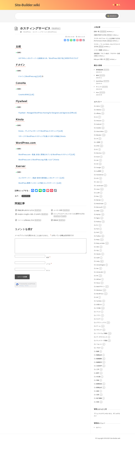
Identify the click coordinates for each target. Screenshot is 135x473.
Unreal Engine (100, 296)
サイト (48, 302)
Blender (98, 167)
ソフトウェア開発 (101, 365)
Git (97, 195)
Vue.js (98, 314)
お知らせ (99, 336)
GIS (97, 192)
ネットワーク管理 (101, 372)
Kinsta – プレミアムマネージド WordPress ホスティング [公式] (40, 162)
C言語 (98, 174)
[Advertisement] (67, 38)
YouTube (99, 332)
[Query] (57, 16)
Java (97, 213)
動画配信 (99, 394)
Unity (98, 293)
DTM (97, 177)
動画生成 (99, 386)
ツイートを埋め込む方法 (29, 252)
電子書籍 (99, 430)
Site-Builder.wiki (27, 5)
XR (97, 329)
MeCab (98, 231)
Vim (97, 300)
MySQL (98, 246)
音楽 (97, 433)
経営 (97, 423)
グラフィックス (101, 354)
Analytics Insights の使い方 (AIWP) (33, 246)
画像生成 (99, 419)
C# (97, 170)
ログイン (98, 459)
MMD (97, 242)
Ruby (97, 271)
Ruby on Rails (100, 275)
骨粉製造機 (102, 101)
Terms (26, 317)
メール (49, 295)
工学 (97, 401)
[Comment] (50, 277)
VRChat (98, 311)
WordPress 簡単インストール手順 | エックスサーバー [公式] (39, 214)
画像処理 (99, 415)
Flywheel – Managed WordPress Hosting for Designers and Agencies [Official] (47, 144)
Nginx (98, 250)
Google (98, 199)
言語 (97, 426)
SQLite (98, 286)
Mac (97, 228)
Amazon (98, 152)
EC (97, 181)
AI (96, 149)
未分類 (98, 408)
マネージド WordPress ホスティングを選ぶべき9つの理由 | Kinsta (41, 168)
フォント (99, 376)
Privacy (21, 317)
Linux (97, 221)
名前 (48, 289)
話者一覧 (100, 63)
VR (97, 307)
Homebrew (99, 206)
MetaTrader (100, 235)
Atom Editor (100, 163)
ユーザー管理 (61, 242)
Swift (98, 289)
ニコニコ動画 (98, 82)
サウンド (99, 361)
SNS (97, 278)
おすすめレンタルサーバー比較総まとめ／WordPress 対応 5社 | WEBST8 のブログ (48, 90)
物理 (97, 412)
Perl (97, 260)
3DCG (98, 138)
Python (98, 268)
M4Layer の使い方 (101, 91)
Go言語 (98, 203)
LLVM (97, 224)
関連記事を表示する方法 (29, 242)
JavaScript (99, 217)
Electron (99, 185)
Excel (98, 188)
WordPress (27, 63)
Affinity (98, 145)
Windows (99, 322)
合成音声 (99, 397)
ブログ (98, 379)
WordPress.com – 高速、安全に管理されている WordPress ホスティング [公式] (46, 186)
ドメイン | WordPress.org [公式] (30, 108)
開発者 (59, 252)
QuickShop (102, 113)
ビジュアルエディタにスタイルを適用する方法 (68, 246)
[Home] (21, 63)
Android (98, 156)
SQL (97, 282)
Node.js (98, 253)
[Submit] (112, 16)
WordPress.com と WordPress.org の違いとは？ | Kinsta (38, 191)
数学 (97, 405)
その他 (98, 340)
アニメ (98, 343)
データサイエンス (101, 368)
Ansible (98, 159)
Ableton (98, 141)
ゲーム (98, 358)
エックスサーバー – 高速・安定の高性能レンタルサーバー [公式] (41, 209)
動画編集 (99, 390)
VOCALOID (99, 304)
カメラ (98, 350)
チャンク (102, 118)
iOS (97, 210)
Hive (100, 124)
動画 (97, 383)
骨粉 (100, 107)
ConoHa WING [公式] (26, 126)
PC (97, 257)
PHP (97, 264)
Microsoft (99, 239)
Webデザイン (100, 318)
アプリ (98, 347)
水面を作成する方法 (103, 66)
